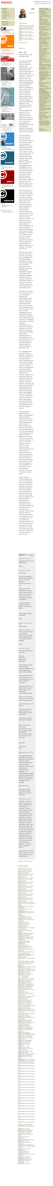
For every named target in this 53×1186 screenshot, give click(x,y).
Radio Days (28, 981)
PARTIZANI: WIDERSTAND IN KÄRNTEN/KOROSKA (44, 91)
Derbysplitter (28, 1055)
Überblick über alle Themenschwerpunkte (7, 211)
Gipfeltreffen (28, 1021)
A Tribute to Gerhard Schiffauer (24, 998)
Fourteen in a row (29, 1035)
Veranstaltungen (7, 15)
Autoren (5, 14)
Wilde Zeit (27, 1157)
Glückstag (27, 972)
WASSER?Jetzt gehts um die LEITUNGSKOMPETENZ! (8, 148)
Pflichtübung (28, 1020)
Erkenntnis (28, 1158)
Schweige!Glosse (29, 1145)
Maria (21, 570)
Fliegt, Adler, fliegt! (30, 970)
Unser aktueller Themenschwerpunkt (7, 50)
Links (4, 17)
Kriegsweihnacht (29, 937)
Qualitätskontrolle (29, 985)
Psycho (27, 992)
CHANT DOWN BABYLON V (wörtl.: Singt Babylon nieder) (26, 39)
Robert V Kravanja (21, 19)
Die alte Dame (29, 946)
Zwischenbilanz (29, 1028)
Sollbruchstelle (29, 1051)
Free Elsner (28, 918)
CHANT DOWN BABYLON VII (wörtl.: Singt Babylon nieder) (26, 32)
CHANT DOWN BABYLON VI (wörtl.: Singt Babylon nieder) (26, 36)
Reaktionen (6, 24)
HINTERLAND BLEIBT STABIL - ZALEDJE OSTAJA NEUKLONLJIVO (45, 74)
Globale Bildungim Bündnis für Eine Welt (8, 32)
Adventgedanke (29, 1130)
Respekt (27, 1043)
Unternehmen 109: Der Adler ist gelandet (26, 1023)
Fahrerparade (28, 1124)
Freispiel (27, 1025)
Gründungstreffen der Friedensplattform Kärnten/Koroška (44, 49)
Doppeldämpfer (29, 984)
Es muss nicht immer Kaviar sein (25, 1049)
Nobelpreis (28, 1149)
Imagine (27, 935)
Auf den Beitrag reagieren (30, 555)
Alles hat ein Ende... (30, 978)
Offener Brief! (28, 1000)
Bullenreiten (28, 1041)
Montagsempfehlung (23, 1151)
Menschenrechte (29, 933)
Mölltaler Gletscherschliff (24, 956)
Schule (27, 1153)
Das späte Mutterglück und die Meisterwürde (26, 968)
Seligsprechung (29, 938)
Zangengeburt (28, 986)
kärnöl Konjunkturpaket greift (23, 923)
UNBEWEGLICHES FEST (45, 64)
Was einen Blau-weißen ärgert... (26, 990)
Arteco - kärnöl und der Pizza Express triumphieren (26, 1061)
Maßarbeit (27, 1001)
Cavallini (27, 1047)
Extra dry (27, 973)
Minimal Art (28, 988)
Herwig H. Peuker (23, 623)
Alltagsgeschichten (30, 1033)
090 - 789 (27, 947)
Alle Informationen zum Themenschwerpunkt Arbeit (7, 186)
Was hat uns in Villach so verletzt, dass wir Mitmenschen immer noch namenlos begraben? (26, 26)
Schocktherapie (29, 911)
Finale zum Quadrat (30, 966)
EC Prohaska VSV (30, 1009)
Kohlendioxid (28, 934)
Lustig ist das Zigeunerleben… (25, 909)
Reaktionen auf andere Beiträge (25, 861)
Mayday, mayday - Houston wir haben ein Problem (26, 962)
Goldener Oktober (29, 1053)
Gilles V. (27, 1140)
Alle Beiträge (6, 13)
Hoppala (27, 1032)
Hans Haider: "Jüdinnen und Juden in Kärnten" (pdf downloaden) (7, 109)
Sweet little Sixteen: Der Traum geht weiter (26, 1006)
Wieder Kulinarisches (23, 1137)
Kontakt (5, 18)
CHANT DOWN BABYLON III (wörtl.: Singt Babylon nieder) (25, 896)
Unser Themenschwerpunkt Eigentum (7, 205)
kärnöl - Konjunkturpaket (23, 925)
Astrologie (27, 1008)
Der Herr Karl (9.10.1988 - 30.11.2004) (25, 1132)
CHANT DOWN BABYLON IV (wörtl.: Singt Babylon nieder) (25, 892)
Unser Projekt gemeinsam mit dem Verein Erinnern (7, 64)
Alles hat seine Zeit (30, 1059)
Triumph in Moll (29, 980)
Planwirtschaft (28, 1002)
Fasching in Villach (30, 996)
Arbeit (26, 1052)
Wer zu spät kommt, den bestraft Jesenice (26, 1014)
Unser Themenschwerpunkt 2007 (7, 167)
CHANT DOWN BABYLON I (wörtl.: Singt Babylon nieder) (26, 904)
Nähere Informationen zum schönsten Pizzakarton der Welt (7, 129)
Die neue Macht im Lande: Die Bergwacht (26, 952)
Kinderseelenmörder (23, 945)
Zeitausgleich (28, 1040)
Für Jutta (27, 942)
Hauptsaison (28, 1027)
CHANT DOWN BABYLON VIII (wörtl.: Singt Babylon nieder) (26, 29)
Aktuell (4, 10)
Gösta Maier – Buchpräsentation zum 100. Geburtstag (44, 13)
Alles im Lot (28, 982)
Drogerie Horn (28, 1159)
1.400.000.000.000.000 (24, 941)
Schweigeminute (29, 954)
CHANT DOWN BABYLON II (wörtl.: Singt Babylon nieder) (25, 900)
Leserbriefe (5, 23)
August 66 (27, 1163)
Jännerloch (28, 1004)
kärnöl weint (42, 84)
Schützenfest (28, 1036)
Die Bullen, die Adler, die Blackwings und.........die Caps (25, 976)
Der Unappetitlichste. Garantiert (25, 916)
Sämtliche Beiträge (23, 42)
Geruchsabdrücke (29, 1139)
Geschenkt (28, 1016)
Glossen (5, 11)
